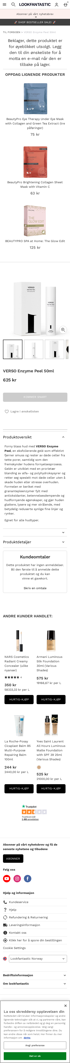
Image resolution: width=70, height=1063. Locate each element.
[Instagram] (17, 881)
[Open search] (13, 4)
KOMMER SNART (35, 397)
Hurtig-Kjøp (21, 700)
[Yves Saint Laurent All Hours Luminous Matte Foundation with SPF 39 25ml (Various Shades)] (39, 767)
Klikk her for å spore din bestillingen (32, 940)
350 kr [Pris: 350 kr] (10, 685)
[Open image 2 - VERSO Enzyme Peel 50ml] (33, 349)
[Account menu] (56, 4)
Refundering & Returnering (25, 917)
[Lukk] (65, 1006)
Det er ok (35, 1056)
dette (27, 1037)
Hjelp (9, 910)
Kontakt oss (14, 932)
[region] (35, 1031)
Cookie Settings (14, 948)
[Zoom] (63, 330)
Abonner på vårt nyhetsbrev (34, 14)
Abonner (13, 858)
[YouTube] (6, 881)
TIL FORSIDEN (12, 32)
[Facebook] (27, 881)
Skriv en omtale (35, 588)
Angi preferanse (35, 1045)
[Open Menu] (4, 4)
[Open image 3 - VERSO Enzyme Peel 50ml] (54, 349)
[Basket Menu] (65, 4)
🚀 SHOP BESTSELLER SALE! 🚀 (35, 22)
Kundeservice (15, 902)
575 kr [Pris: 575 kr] (42, 678)
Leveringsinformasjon (21, 925)
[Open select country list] (38, 958)
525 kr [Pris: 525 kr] (42, 774)
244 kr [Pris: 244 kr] (10, 767)
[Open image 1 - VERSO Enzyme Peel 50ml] (12, 349)
